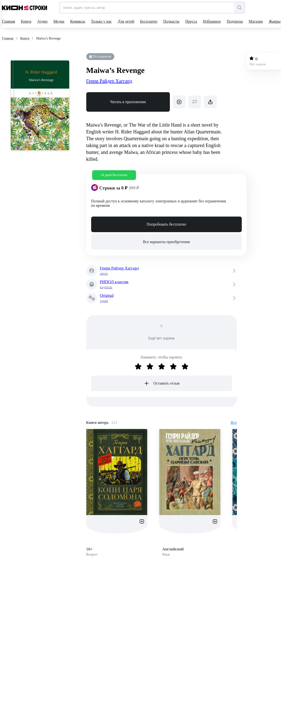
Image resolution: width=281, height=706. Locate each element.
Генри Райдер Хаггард (109, 81)
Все (234, 422)
